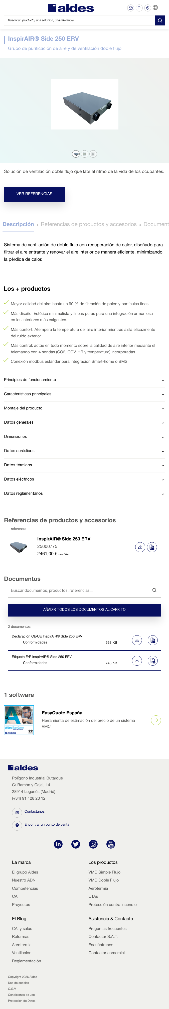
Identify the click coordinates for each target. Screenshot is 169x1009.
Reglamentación (26, 962)
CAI (15, 897)
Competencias (25, 889)
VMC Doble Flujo (104, 881)
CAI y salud (22, 929)
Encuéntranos (101, 945)
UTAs (93, 897)
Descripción (18, 225)
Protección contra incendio (113, 905)
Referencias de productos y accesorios (89, 225)
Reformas (20, 937)
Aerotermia (98, 889)
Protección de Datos (22, 1001)
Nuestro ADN (24, 881)
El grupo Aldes (25, 873)
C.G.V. (12, 989)
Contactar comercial (107, 953)
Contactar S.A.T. (103, 937)
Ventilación (21, 953)
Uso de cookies (18, 983)
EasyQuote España (62, 713)
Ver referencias (34, 194)
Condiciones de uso (21, 995)
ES (161, 7)
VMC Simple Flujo (105, 873)
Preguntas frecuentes (108, 929)
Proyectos (21, 905)
